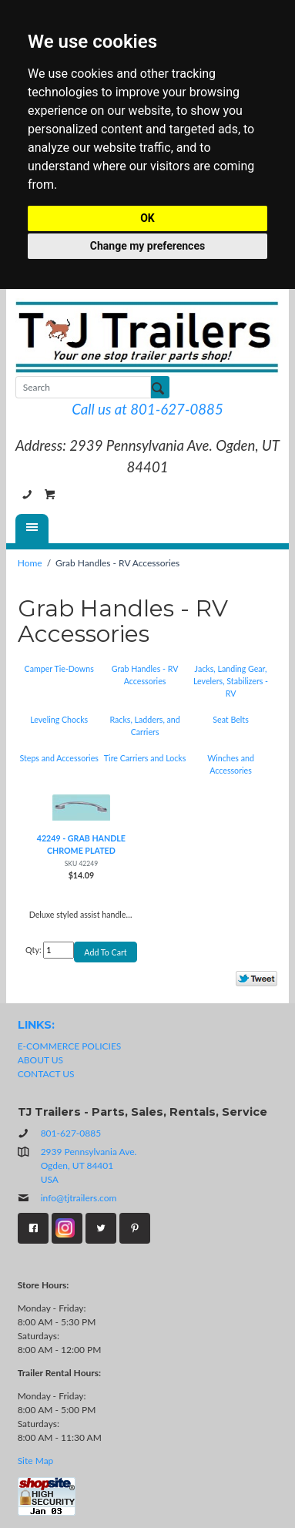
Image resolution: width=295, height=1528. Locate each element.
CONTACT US (46, 1074)
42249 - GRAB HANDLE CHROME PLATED (81, 844)
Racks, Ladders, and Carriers (144, 725)
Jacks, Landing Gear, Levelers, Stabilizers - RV (230, 680)
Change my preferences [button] (147, 246)
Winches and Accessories (230, 764)
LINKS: (36, 1025)
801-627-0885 (27, 495)
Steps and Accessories (59, 758)
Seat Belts (231, 719)
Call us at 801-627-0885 (147, 409)
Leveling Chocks (59, 719)
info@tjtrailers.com (67, 1198)
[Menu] (32, 528)
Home (30, 563)
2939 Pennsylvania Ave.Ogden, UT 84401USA (89, 1165)
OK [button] (147, 218)
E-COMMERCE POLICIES (70, 1046)
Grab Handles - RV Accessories (145, 674)
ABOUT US (40, 1060)
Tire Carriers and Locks (145, 758)
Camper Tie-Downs (59, 668)
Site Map (36, 1460)
